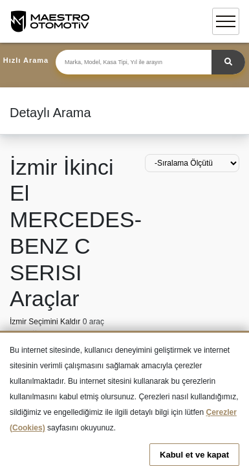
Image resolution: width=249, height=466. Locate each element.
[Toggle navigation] (225, 21)
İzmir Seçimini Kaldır (46, 321)
